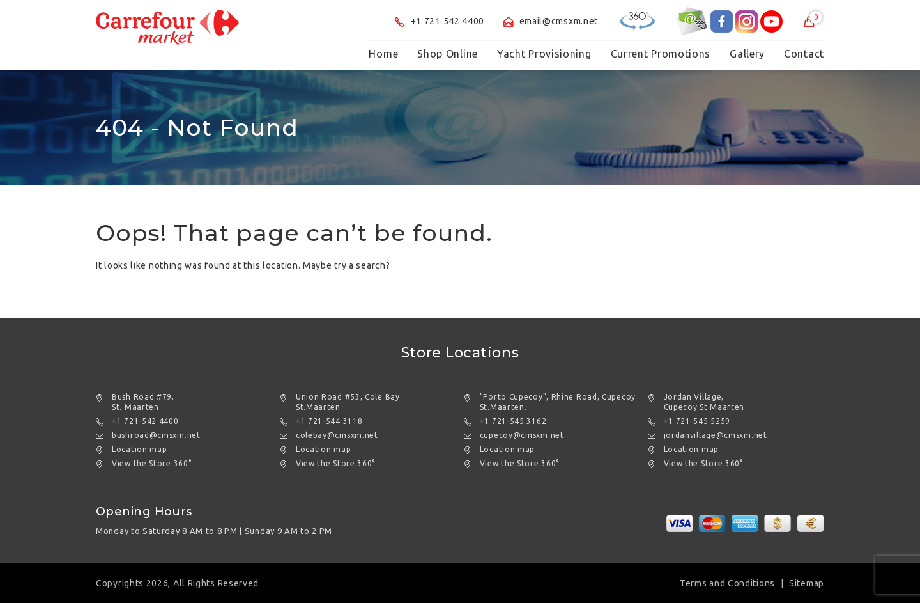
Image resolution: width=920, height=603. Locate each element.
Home (383, 53)
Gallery (747, 53)
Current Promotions (661, 53)
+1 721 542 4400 (439, 21)
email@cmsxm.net (550, 21)
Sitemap (806, 583)
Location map (139, 449)
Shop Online (447, 53)
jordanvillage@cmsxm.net (715, 435)
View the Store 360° (151, 463)
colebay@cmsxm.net (337, 435)
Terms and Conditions (727, 583)
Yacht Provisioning (544, 53)
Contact (804, 53)
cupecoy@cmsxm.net (522, 435)
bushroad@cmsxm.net (156, 435)
